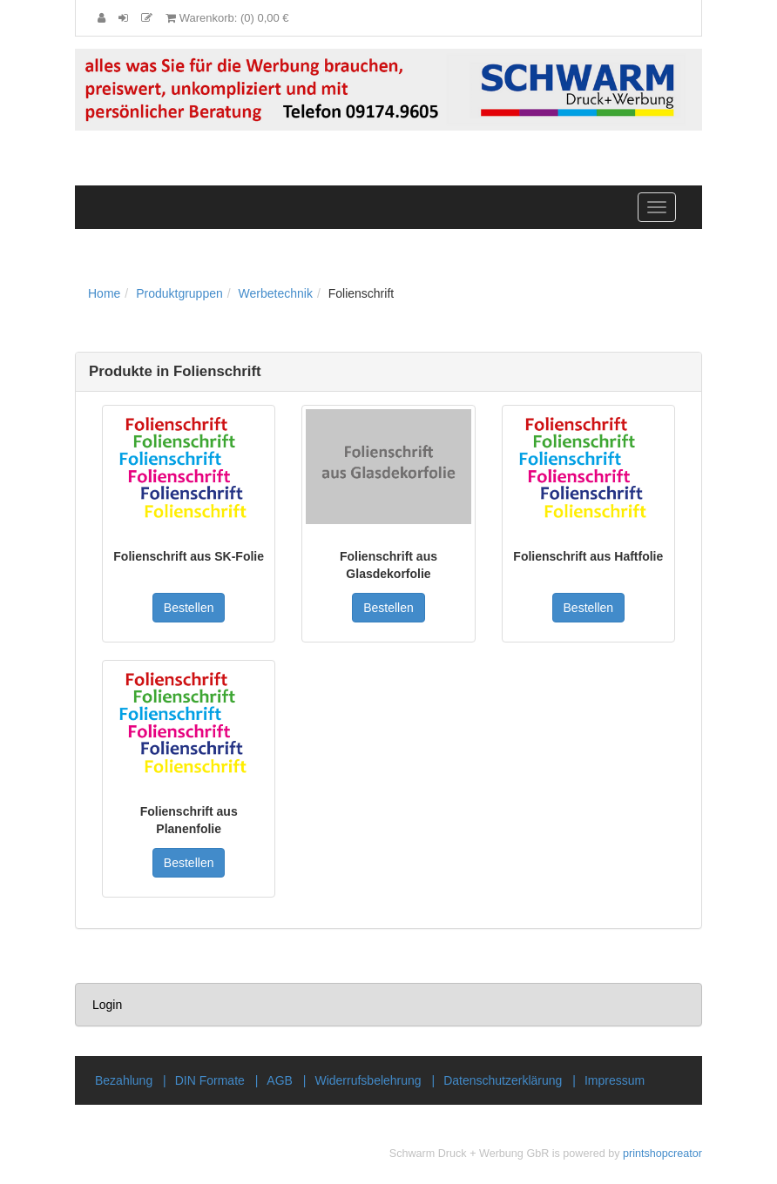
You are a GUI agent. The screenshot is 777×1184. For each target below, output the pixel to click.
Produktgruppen (179, 293)
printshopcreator (662, 1153)
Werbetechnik (276, 293)
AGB (280, 1080)
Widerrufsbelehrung (367, 1080)
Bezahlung (123, 1080)
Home (104, 293)
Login (107, 1005)
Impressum (614, 1080)
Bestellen (189, 608)
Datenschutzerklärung (502, 1080)
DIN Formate (210, 1080)
